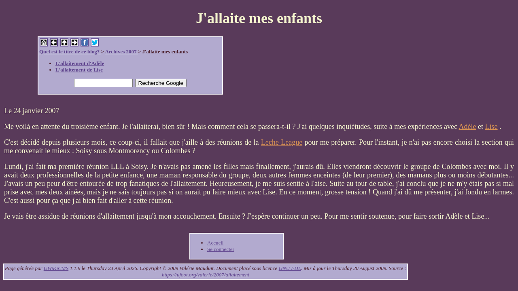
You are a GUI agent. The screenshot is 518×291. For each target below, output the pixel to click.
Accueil (215, 243)
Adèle (467, 126)
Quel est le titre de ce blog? (70, 51)
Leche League (281, 142)
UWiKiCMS (56, 268)
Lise (491, 126)
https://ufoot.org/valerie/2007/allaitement (205, 275)
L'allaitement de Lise (79, 70)
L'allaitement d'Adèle (79, 63)
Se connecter (220, 249)
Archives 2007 (121, 51)
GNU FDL (290, 268)
